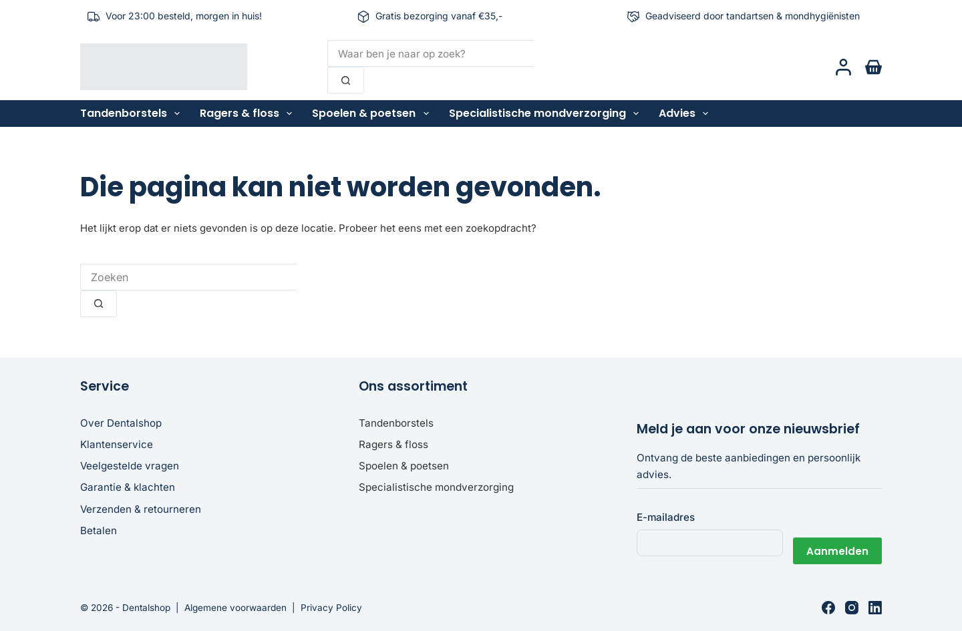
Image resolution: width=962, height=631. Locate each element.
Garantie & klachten (127, 487)
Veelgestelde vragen (129, 465)
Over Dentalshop (121, 423)
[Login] (843, 67)
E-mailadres (666, 517)
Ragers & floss (248, 114)
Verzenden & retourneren (140, 509)
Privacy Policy (331, 607)
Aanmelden (837, 543)
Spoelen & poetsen (373, 114)
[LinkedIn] (875, 607)
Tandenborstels (132, 114)
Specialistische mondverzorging (546, 114)
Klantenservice (116, 444)
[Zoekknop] (345, 80)
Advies (686, 114)
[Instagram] (851, 607)
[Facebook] (828, 607)
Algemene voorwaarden (235, 607)
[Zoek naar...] (430, 53)
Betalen (98, 530)
